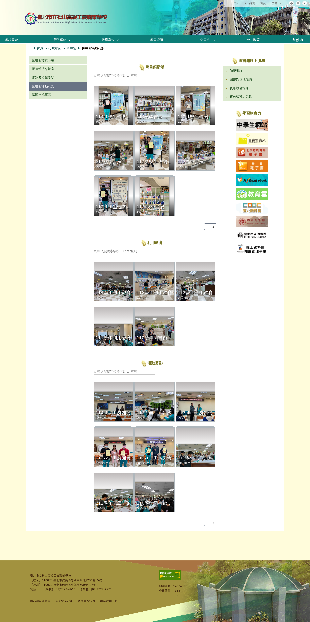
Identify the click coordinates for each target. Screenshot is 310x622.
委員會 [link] (205, 39)
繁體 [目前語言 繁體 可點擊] (277, 3)
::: (228, 3)
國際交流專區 (41, 94)
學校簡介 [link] (11, 39)
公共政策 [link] (253, 39)
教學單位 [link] (108, 39)
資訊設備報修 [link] (239, 88)
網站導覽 (250, 3)
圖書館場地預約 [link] (241, 79)
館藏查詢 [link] (236, 70)
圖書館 (71, 48)
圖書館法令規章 (43, 69)
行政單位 (54, 48)
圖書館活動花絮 (43, 86)
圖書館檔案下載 (43, 60)
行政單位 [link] (60, 39)
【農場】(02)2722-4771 (95, 589)
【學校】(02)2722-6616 (59, 589)
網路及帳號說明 (43, 77)
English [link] (297, 39)
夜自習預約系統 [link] (241, 96)
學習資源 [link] (156, 39)
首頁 (263, 3)
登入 (236, 3)
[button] (21, 39)
